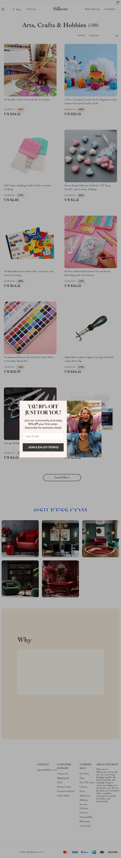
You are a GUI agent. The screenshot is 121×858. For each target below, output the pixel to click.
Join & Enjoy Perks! (43, 447)
